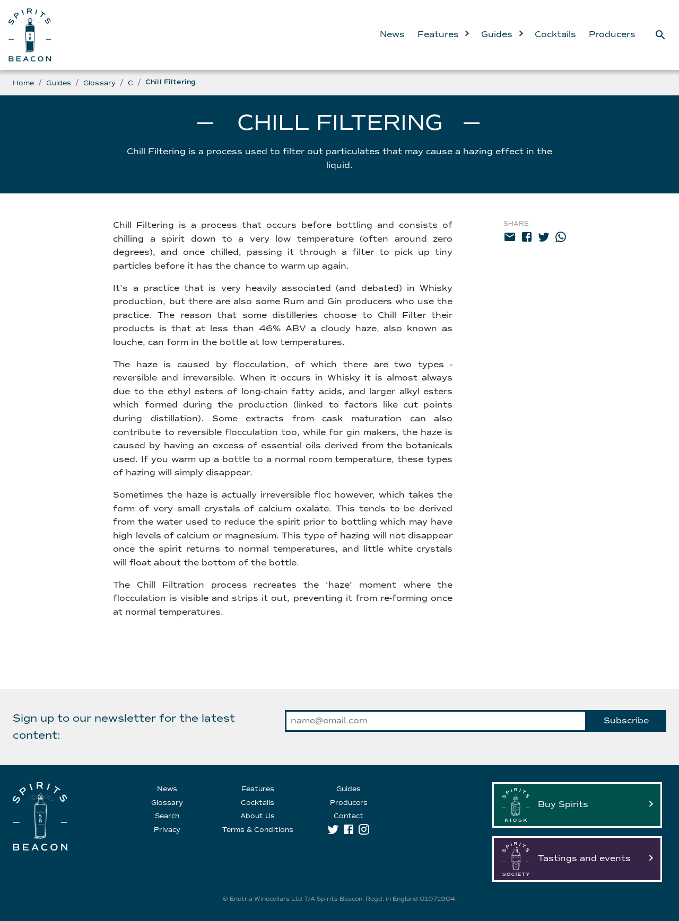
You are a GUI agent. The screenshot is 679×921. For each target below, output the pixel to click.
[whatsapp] (560, 239)
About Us (257, 816)
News (392, 34)
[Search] (660, 35)
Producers (612, 34)
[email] (509, 239)
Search (167, 816)
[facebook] (526, 239)
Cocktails (555, 34)
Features (442, 34)
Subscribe (626, 720)
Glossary (99, 83)
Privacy (167, 830)
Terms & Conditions (257, 830)
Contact (348, 816)
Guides (501, 34)
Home (23, 83)
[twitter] (543, 239)
